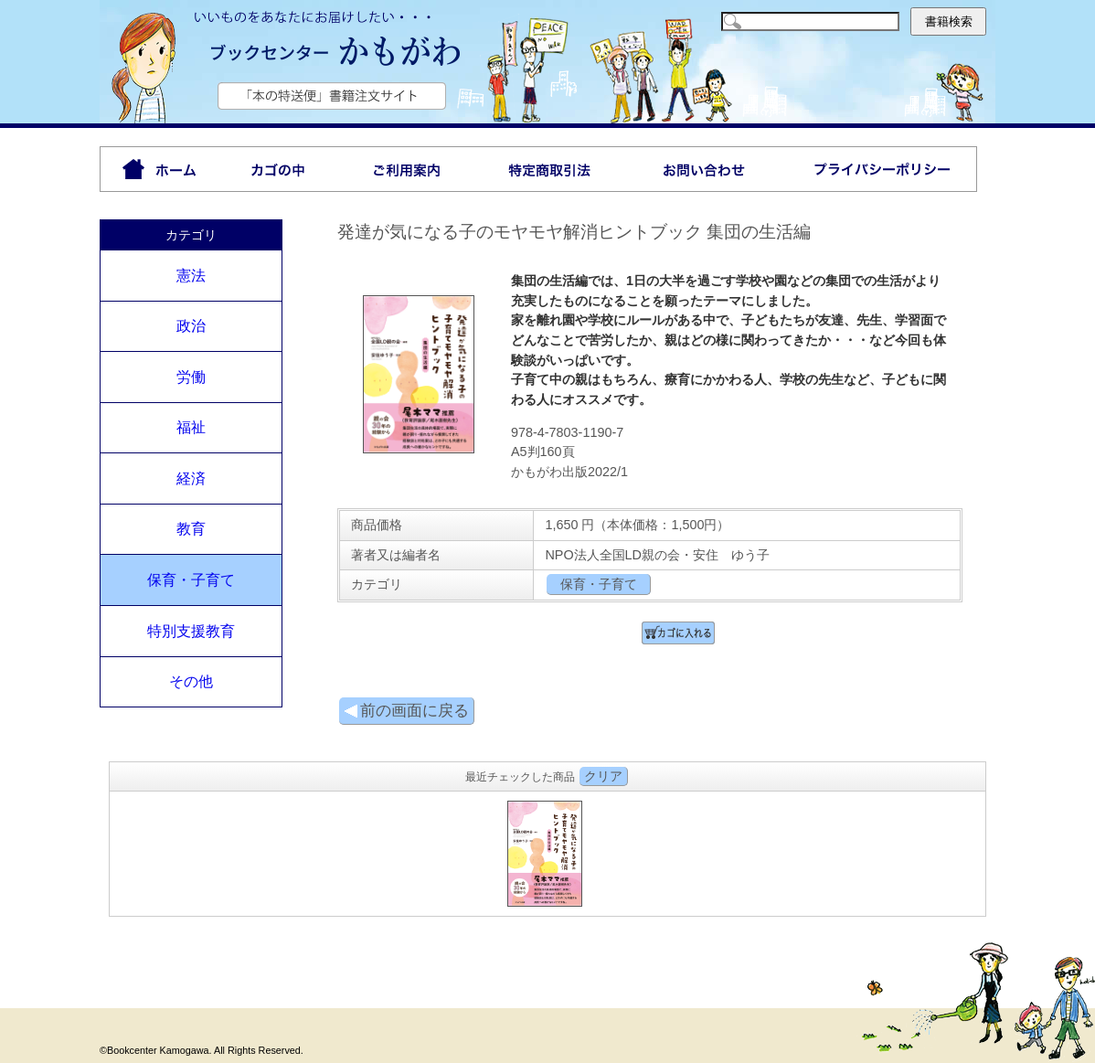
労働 (191, 377)
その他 (191, 681)
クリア (603, 776)
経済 (191, 478)
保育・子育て (191, 580)
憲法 (191, 275)
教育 (191, 529)
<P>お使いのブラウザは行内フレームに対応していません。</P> (547, 851)
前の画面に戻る (406, 711)
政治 (191, 326)
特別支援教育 (191, 631)
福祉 (191, 427)
